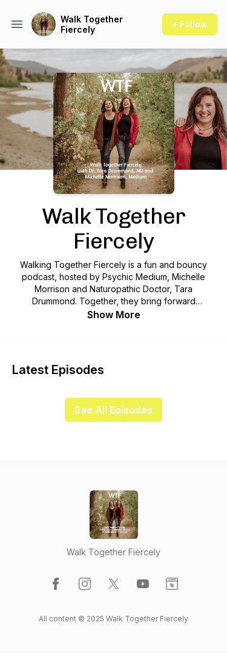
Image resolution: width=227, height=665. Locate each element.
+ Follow (190, 24)
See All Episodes (113, 410)
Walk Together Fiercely (92, 24)
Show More (113, 315)
